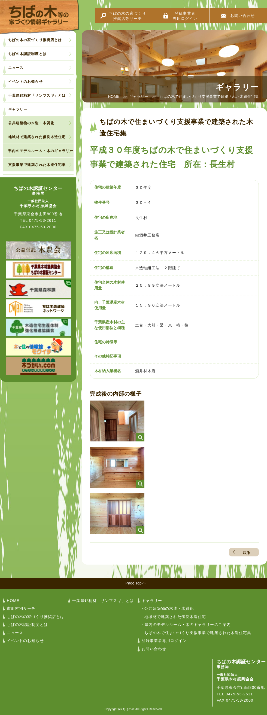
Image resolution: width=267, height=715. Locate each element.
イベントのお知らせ (25, 82)
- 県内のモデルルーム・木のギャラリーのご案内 (186, 624)
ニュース (15, 68)
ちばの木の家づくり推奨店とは (35, 40)
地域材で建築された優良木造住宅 (37, 137)
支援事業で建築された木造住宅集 (37, 165)
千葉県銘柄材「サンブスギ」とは (37, 95)
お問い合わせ (242, 15)
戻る (246, 552)
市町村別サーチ (21, 608)
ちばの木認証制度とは (27, 54)
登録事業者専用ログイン (185, 16)
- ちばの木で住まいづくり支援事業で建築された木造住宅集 (196, 633)
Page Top (134, 583)
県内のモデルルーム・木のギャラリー (40, 151)
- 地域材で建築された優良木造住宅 (174, 616)
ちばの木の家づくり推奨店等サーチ (127, 16)
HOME (113, 96)
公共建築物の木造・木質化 (31, 123)
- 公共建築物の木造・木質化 (168, 608)
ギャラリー (138, 96)
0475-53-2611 (42, 220)
